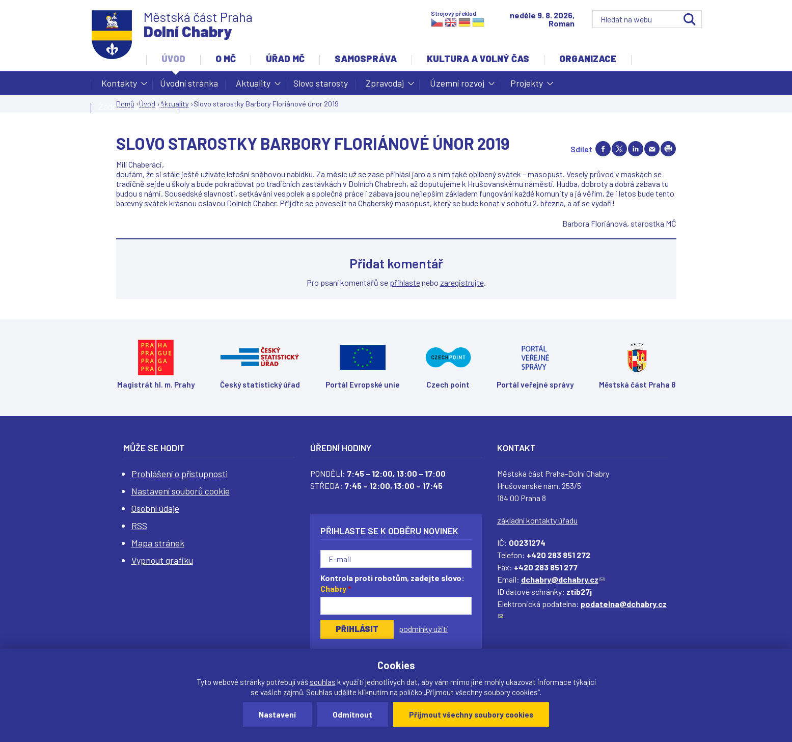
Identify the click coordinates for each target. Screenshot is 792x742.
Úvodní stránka (189, 83)
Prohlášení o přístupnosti (179, 473)
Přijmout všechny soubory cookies (471, 714)
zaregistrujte (462, 282)
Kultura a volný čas (478, 58)
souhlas (323, 681)
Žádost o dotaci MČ (135, 106)
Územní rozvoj (457, 86)
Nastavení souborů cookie (180, 491)
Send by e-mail (652, 148)
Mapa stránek (157, 542)
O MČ (225, 58)
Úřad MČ (285, 58)
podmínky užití (423, 629)
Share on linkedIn (635, 148)
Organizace (587, 58)
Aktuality (253, 86)
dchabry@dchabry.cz (563, 579)
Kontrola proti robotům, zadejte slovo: (392, 583)
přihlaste (405, 282)
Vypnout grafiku (162, 560)
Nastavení (277, 714)
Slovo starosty (320, 83)
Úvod (173, 58)
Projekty (526, 86)
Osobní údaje (155, 508)
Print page (668, 148)
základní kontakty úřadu (537, 520)
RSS (139, 525)
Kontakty (119, 86)
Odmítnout (352, 714)
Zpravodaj (385, 86)
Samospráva (366, 58)
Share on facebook (603, 148)
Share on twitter (619, 148)
